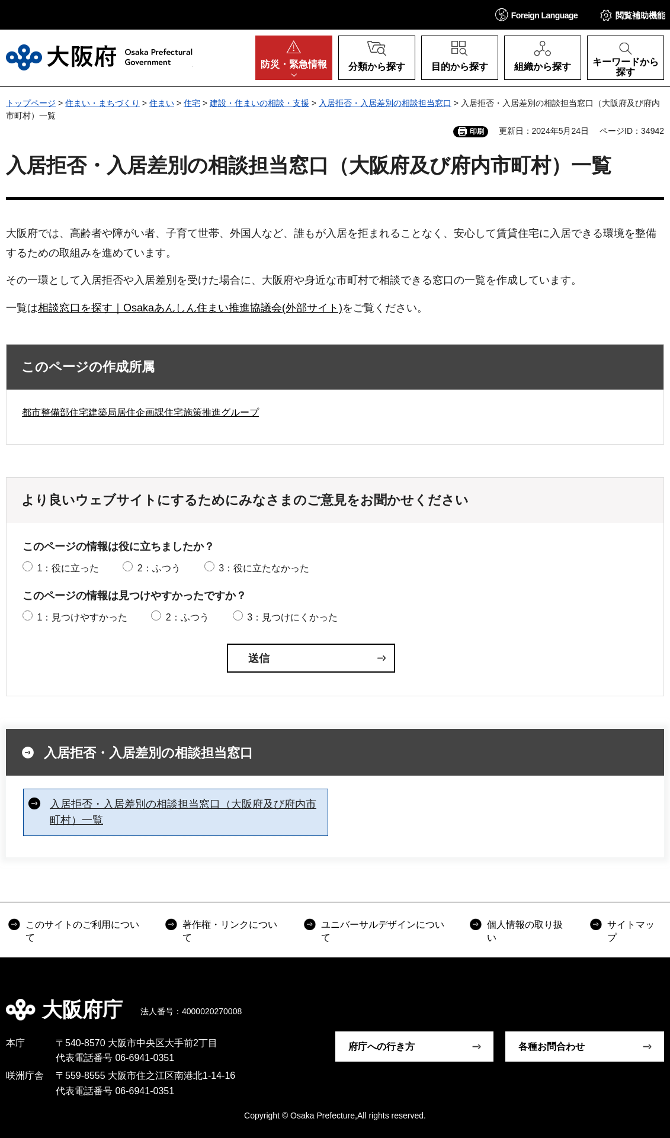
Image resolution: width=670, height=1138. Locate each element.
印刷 (477, 131)
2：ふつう (159, 568)
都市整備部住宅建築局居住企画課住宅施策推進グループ (140, 412)
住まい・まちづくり (102, 103)
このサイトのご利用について (82, 931)
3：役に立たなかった (264, 568)
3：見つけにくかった (292, 617)
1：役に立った (68, 568)
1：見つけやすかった (82, 617)
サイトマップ (631, 931)
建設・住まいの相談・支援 (259, 103)
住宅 (192, 103)
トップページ (31, 103)
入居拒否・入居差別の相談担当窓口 (385, 103)
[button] (536, 14)
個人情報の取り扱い (525, 931)
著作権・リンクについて (229, 931)
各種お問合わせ (551, 1046)
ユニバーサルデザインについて (382, 931)
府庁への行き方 (381, 1046)
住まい (161, 103)
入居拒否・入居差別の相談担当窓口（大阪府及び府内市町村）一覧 (183, 812)
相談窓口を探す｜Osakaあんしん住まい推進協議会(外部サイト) (190, 308)
